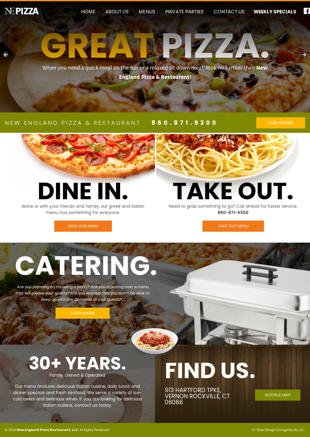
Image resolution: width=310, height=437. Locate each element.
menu (30, 386)
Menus (147, 11)
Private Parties (184, 11)
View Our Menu (83, 226)
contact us (85, 405)
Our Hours (280, 123)
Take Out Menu (233, 226)
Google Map (278, 395)
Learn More (82, 313)
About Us (117, 11)
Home (88, 11)
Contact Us (229, 11)
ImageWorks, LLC (291, 430)
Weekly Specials (275, 11)
